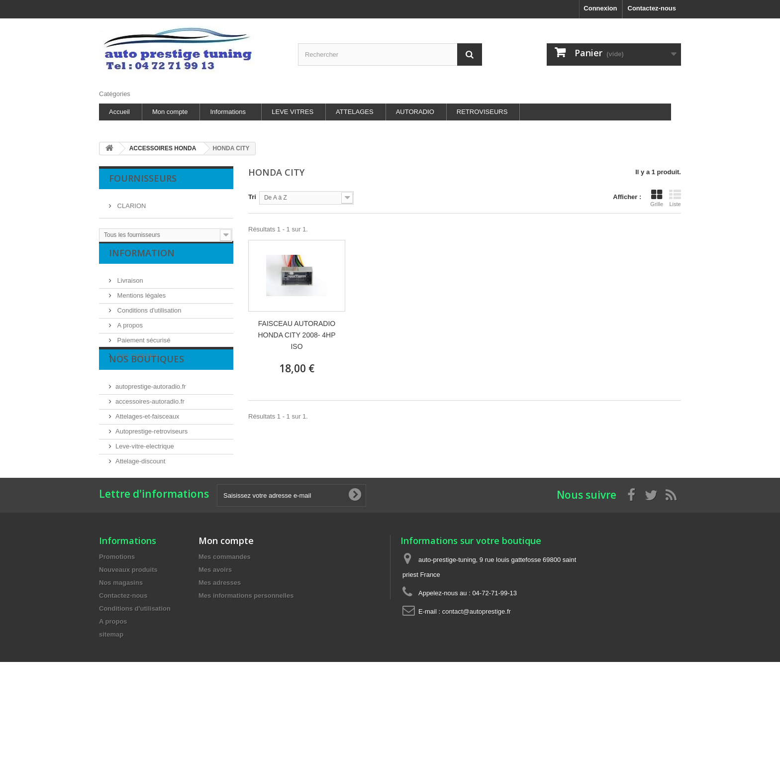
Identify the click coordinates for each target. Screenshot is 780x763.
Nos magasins (136, 363)
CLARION (130, 202)
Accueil (119, 111)
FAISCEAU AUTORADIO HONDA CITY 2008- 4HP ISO (296, 335)
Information (142, 265)
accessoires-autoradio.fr (150, 436)
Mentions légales (140, 303)
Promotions (117, 622)
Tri (252, 197)
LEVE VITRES (292, 111)
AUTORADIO (415, 111)
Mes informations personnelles (245, 661)
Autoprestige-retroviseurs (151, 466)
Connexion (600, 8)
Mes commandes (224, 622)
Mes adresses (219, 648)
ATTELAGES (355, 111)
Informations (228, 111)
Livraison (129, 288)
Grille (656, 198)
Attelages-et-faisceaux (147, 451)
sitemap (111, 700)
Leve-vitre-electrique (144, 481)
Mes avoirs (215, 635)
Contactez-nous (652, 8)
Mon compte (170, 111)
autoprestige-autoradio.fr (150, 421)
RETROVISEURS (482, 111)
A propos (129, 333)
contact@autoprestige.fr (476, 677)
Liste (675, 198)
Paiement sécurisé (143, 348)
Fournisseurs (143, 178)
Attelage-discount (140, 496)
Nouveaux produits (128, 635)
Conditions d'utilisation (148, 318)
